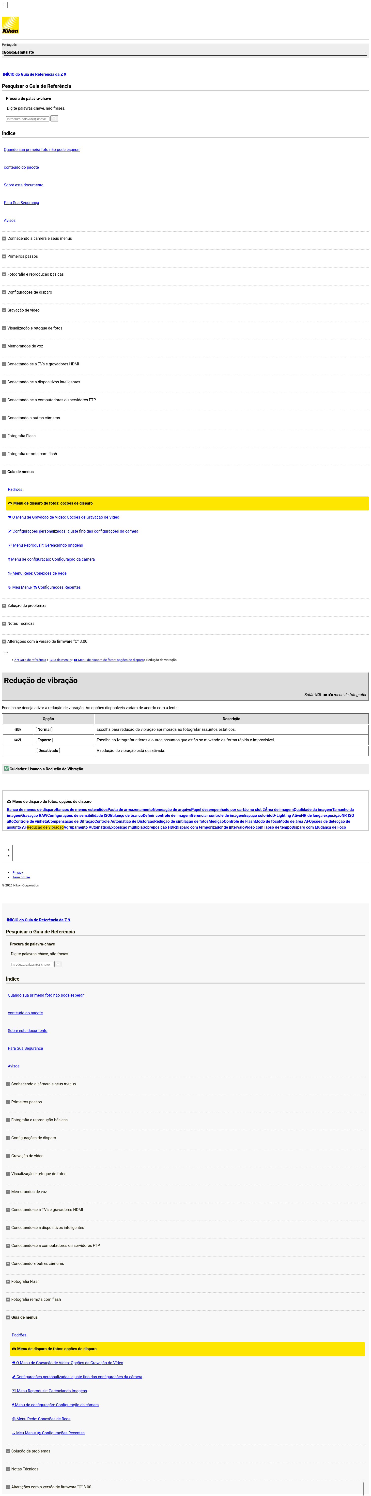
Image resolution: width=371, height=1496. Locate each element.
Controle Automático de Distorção (124, 821)
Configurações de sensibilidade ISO (78, 815)
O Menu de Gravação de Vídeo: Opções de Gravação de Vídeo (63, 517)
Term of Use (21, 877)
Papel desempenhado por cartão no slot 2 (228, 809)
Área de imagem (279, 809)
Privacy (18, 872)
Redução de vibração (45, 827)
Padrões (15, 489)
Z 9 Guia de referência (30, 660)
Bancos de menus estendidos (82, 809)
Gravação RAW (34, 815)
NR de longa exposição (321, 815)
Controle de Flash (239, 821)
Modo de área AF (294, 821)
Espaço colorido (258, 815)
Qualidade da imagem (313, 809)
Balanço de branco (126, 815)
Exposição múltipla (126, 827)
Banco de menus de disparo (31, 809)
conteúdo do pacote (21, 167)
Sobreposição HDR (159, 827)
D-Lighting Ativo (286, 815)
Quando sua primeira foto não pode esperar (42, 149)
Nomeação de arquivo (172, 809)
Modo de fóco (267, 821)
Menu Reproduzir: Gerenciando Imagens (45, 545)
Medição (216, 821)
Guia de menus (60, 660)
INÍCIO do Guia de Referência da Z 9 (34, 74)
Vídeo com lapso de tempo (268, 827)
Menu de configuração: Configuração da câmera (51, 559)
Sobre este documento (24, 185)
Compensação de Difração (71, 821)
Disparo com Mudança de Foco (319, 827)
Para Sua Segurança (21, 202)
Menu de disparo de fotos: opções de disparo (50, 503)
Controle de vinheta (31, 821)
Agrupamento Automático (86, 827)
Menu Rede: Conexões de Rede (37, 573)
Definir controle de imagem (167, 815)
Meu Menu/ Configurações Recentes (44, 587)
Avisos (9, 220)
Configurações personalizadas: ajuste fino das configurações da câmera (73, 531)
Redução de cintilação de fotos (181, 821)
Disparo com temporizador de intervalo (210, 827)
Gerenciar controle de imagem (217, 815)
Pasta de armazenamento (130, 809)
